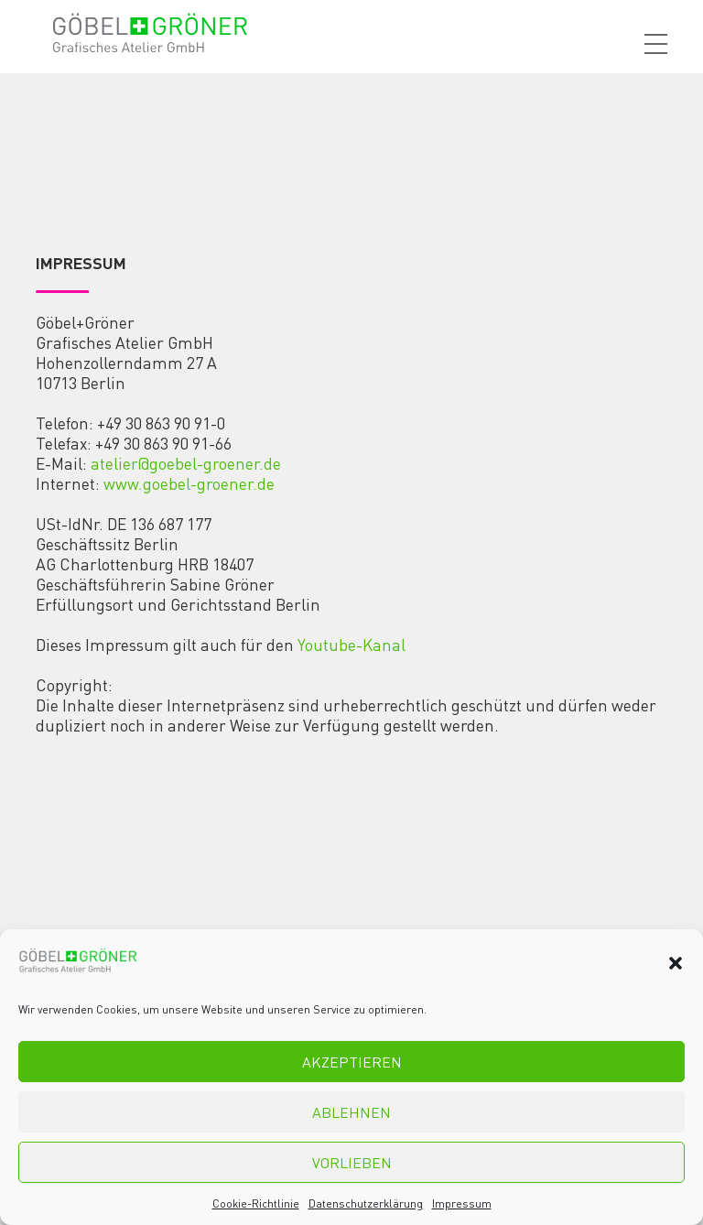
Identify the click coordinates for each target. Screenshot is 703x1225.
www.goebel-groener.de (189, 483)
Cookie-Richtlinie (255, 1203)
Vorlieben (352, 1162)
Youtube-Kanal (351, 644)
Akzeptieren (352, 1061)
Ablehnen (351, 1112)
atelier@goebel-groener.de (186, 463)
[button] (675, 963)
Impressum (462, 1203)
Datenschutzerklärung (365, 1203)
